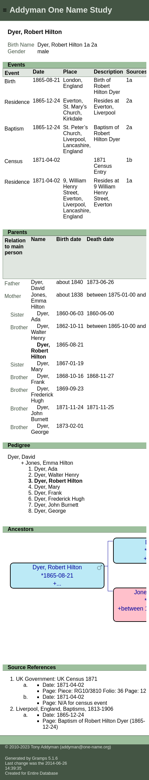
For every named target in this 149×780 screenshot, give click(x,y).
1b (129, 160)
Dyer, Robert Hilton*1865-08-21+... (57, 575)
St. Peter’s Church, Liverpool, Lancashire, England (77, 139)
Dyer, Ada (40, 316)
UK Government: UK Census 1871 (56, 679)
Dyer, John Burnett (40, 413)
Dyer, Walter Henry (40, 332)
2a (94, 45)
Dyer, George (40, 429)
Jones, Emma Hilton (39, 301)
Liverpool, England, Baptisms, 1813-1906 (64, 709)
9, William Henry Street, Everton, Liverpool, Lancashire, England (77, 198)
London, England (73, 83)
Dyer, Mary (40, 366)
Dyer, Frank (40, 379)
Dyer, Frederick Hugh (42, 394)
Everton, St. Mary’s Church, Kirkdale (75, 110)
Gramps (39, 758)
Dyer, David (38, 285)
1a (87, 45)
